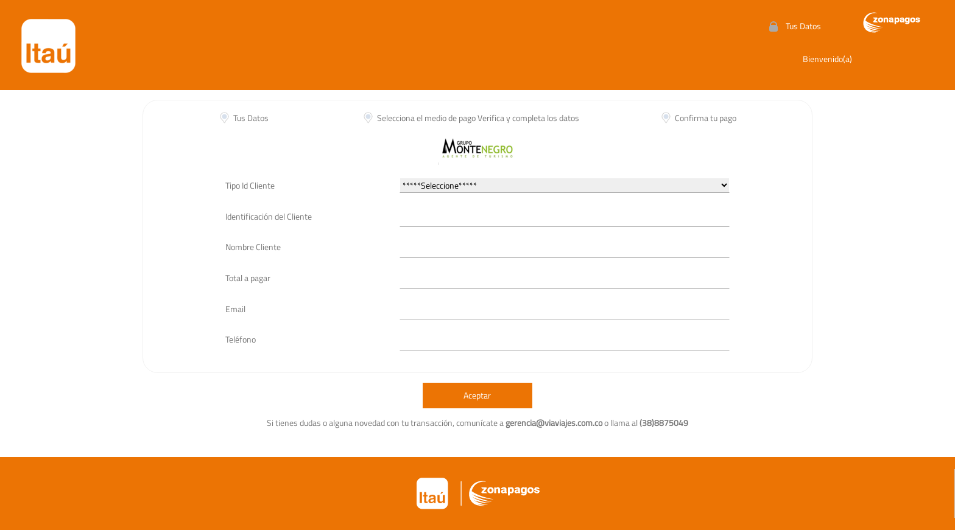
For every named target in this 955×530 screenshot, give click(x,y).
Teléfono (240, 339)
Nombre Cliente (253, 246)
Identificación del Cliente (268, 216)
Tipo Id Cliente (250, 185)
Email (235, 308)
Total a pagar (247, 277)
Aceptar (477, 395)
